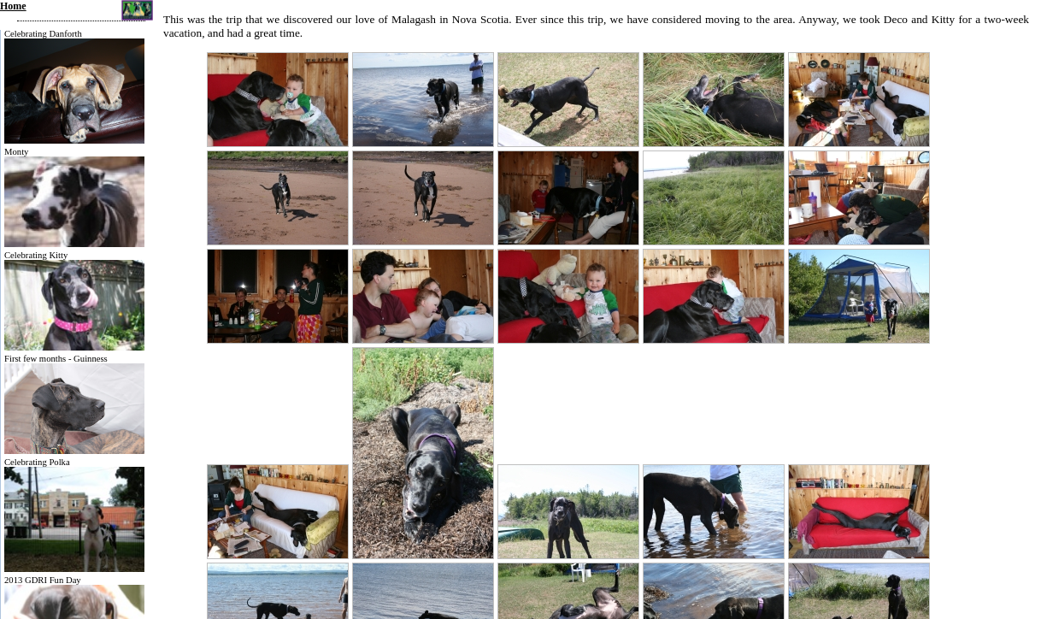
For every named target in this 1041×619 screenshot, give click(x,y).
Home (13, 6)
